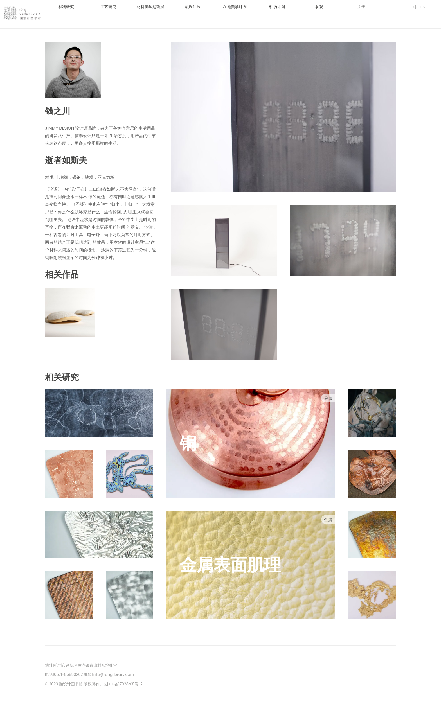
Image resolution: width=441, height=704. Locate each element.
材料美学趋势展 (150, 7)
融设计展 (193, 7)
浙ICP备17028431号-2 (123, 684)
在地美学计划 (235, 7)
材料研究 (66, 7)
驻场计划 (277, 7)
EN (423, 7)
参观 (319, 7)
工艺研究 (108, 7)
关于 (361, 7)
